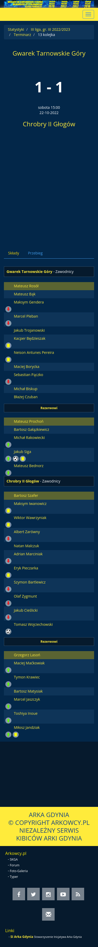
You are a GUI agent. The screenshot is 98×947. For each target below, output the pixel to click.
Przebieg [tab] (35, 253)
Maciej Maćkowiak (29, 662)
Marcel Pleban (26, 316)
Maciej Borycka (26, 366)
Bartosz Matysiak (28, 691)
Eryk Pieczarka (26, 567)
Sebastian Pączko (28, 374)
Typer (14, 876)
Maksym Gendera (29, 302)
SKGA (14, 859)
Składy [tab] (13, 253)
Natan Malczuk (26, 545)
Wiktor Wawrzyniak (30, 517)
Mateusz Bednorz (28, 465)
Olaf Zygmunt (25, 596)
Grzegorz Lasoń (27, 654)
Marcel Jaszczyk (27, 699)
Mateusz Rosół (26, 285)
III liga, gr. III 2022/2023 (50, 29)
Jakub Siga (22, 451)
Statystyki (16, 29)
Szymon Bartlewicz (29, 582)
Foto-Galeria (19, 871)
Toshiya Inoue (26, 713)
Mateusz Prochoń (29, 421)
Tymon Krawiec (27, 677)
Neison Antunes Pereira (34, 352)
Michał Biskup (25, 388)
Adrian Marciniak (28, 553)
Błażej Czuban (26, 396)
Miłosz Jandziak (27, 727)
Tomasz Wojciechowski (33, 624)
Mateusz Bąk (25, 293)
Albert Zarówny (27, 531)
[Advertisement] (49, 187)
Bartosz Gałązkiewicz (31, 429)
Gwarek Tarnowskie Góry (49, 53)
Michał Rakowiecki (29, 437)
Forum (15, 865)
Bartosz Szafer (26, 495)
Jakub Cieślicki (26, 610)
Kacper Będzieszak (29, 338)
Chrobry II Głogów (49, 124)
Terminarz (22, 34)
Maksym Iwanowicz (30, 503)
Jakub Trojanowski (29, 330)
